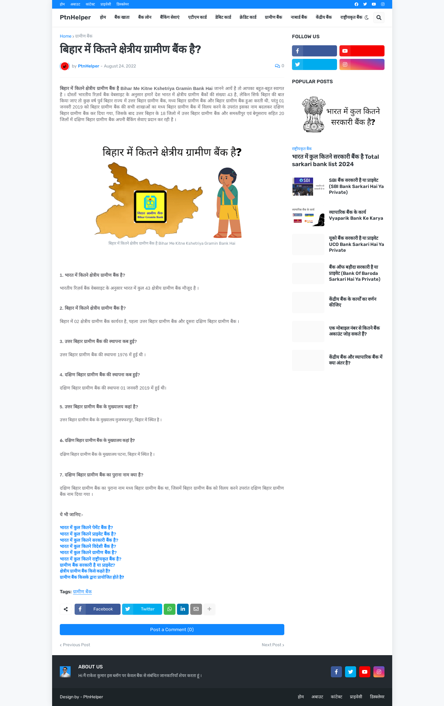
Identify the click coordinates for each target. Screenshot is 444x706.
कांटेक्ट (90, 4)
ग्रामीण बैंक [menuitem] (273, 17)
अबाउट (75, 4)
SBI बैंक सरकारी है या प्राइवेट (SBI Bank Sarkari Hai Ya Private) (356, 186)
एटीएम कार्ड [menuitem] (197, 17)
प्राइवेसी (106, 4)
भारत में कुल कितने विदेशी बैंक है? (88, 546)
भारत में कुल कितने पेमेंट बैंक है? (86, 527)
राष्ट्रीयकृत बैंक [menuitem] (351, 17)
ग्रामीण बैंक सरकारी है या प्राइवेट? (87, 565)
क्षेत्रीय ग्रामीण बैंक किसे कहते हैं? (85, 571)
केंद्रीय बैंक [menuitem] (324, 17)
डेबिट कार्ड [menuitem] (223, 17)
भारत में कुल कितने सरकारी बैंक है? (89, 540)
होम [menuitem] (103, 17)
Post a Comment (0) (172, 629)
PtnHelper (75, 17)
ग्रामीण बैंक (83, 36)
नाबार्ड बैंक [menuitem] (299, 17)
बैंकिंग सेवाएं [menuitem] (169, 17)
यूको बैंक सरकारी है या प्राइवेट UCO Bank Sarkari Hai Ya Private (356, 244)
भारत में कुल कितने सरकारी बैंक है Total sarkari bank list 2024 (335, 160)
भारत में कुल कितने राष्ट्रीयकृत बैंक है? (90, 559)
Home (66, 36)
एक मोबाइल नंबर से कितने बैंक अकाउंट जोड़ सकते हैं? (354, 331)
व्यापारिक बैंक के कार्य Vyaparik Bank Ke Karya (356, 215)
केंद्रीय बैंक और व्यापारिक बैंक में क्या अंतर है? (355, 360)
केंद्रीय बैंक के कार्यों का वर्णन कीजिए (352, 302)
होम (62, 4)
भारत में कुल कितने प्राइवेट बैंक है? (88, 534)
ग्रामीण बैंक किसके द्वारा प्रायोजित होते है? (92, 577)
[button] (366, 17)
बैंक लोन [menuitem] (144, 17)
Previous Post (76, 645)
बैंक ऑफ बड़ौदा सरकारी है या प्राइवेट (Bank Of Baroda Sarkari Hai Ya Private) (354, 273)
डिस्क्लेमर (123, 4)
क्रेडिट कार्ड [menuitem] (248, 17)
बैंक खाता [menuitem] (122, 17)
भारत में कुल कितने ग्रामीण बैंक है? (88, 552)
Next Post (271, 645)
